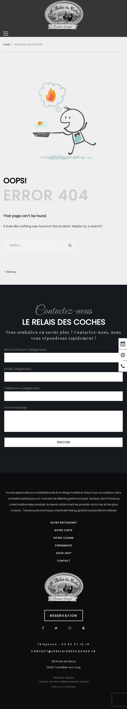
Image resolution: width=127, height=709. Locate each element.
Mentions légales (63, 677)
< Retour (10, 272)
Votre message (63, 419)
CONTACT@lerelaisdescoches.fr (63, 651)
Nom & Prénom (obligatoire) (63, 353)
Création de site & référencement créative (63, 681)
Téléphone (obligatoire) (63, 392)
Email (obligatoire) (63, 373)
